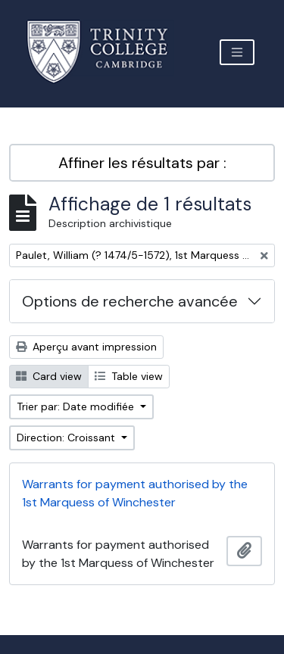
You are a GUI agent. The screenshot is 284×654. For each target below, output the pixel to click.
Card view (49, 376)
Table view (129, 376)
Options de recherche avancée (130, 301)
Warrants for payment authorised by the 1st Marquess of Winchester (135, 493)
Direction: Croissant (67, 437)
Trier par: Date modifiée (77, 406)
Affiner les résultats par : (142, 163)
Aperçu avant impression (86, 346)
